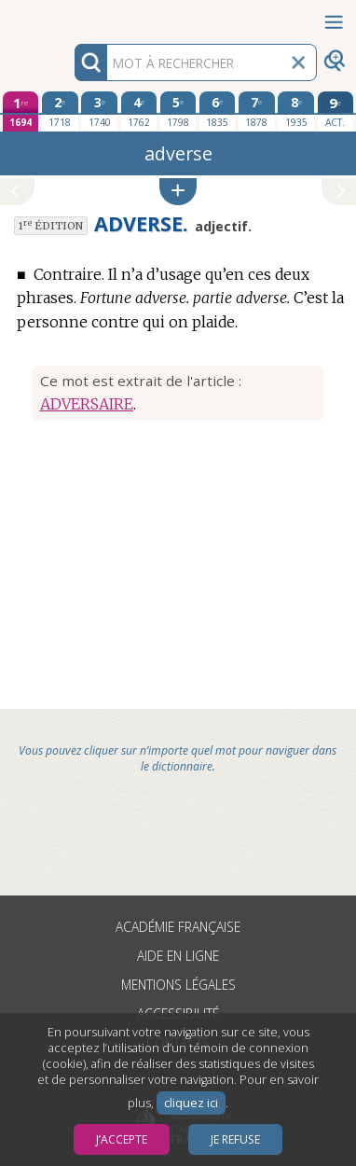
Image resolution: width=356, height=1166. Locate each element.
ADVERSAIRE (86, 404)
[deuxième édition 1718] (59, 111)
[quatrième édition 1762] (139, 111)
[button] (178, 191)
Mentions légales (178, 984)
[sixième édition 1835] (217, 111)
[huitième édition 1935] (295, 111)
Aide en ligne (178, 956)
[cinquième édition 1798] (178, 111)
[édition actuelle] (335, 111)
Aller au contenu (72, 16)
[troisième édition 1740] (98, 111)
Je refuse (235, 1139)
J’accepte (121, 1139)
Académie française (178, 927)
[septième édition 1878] (256, 111)
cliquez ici (191, 1103)
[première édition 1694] (20, 111)
